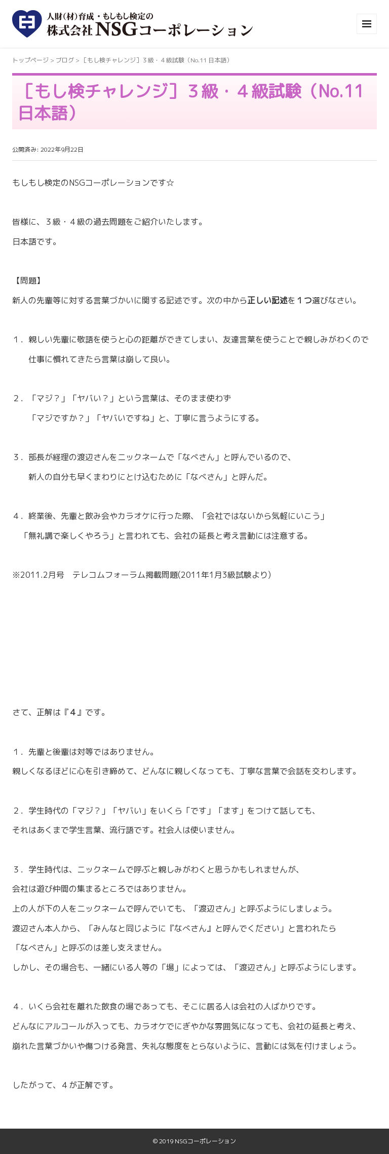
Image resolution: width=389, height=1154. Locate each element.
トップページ (30, 60)
